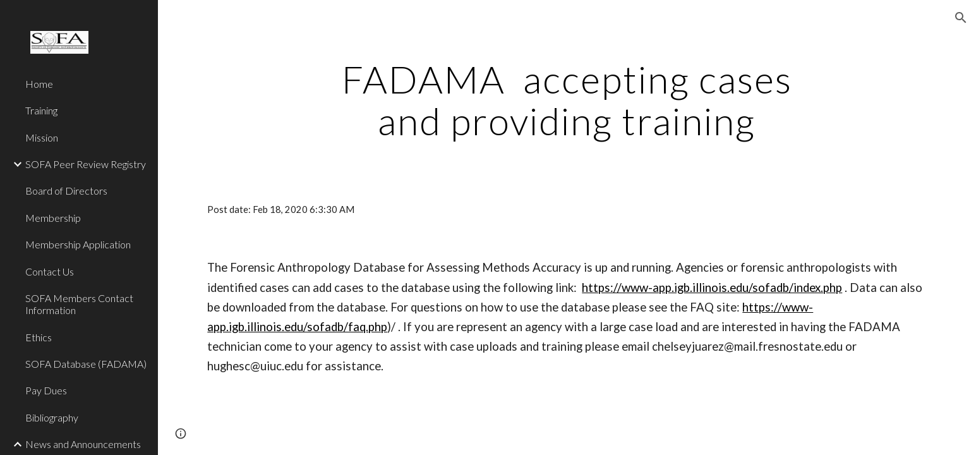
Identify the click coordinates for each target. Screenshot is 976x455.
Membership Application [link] (78, 244)
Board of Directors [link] (66, 191)
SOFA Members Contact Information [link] (79, 304)
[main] (567, 100)
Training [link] (41, 110)
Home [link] (39, 84)
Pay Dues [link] (46, 390)
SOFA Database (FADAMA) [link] (86, 364)
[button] (961, 18)
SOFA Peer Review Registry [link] (85, 164)
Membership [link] (53, 218)
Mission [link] (41, 137)
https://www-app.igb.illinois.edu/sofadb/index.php (712, 287)
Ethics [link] (38, 337)
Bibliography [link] (51, 417)
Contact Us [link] (49, 271)
